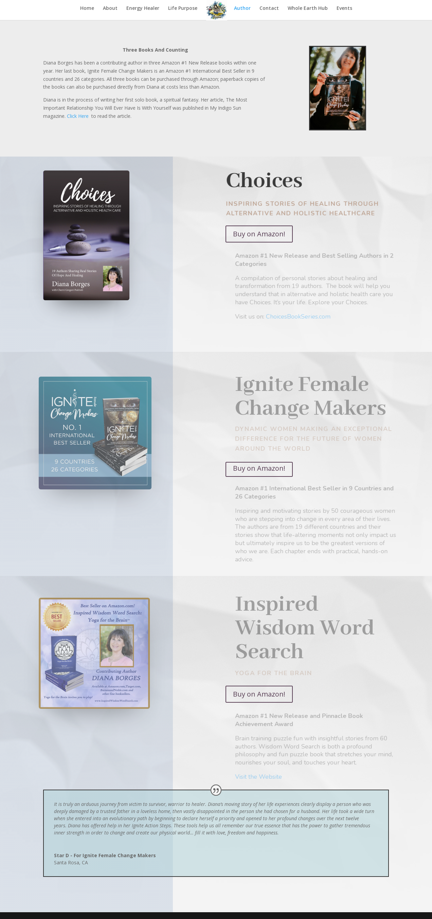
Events (344, 8)
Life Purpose (182, 8)
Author (242, 8)
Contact (269, 8)
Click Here (78, 116)
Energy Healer (142, 8)
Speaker (215, 8)
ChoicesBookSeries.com (303, 316)
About (110, 8)
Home (87, 8)
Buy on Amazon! (259, 233)
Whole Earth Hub (308, 8)
